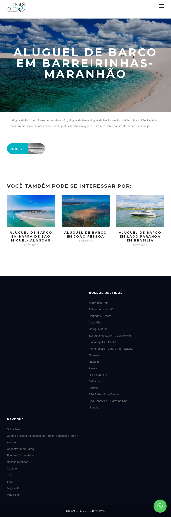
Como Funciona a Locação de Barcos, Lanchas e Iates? (42, 435)
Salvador (94, 381)
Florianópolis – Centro (103, 342)
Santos (93, 387)
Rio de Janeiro (98, 374)
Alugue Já (13, 488)
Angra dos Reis (98, 302)
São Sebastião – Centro (104, 394)
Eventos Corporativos (20, 455)
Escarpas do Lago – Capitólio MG (110, 335)
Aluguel (11, 442)
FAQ (10, 475)
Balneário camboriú (101, 309)
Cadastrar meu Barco (20, 449)
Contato (12, 468)
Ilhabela (94, 361)
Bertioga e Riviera (100, 316)
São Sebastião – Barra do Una (108, 401)
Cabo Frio (95, 322)
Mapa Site (13, 494)
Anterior (27, 148)
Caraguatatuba (98, 329)
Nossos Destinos (17, 462)
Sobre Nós (13, 429)
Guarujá (94, 355)
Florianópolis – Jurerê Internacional (111, 348)
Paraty (93, 368)
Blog (10, 481)
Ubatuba (94, 407)
